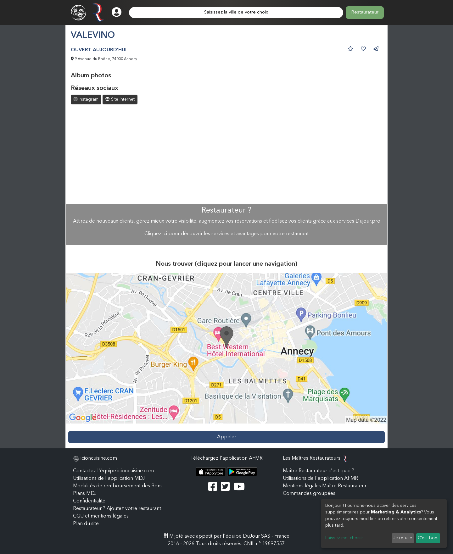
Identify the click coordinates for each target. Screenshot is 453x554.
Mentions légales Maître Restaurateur (324, 486)
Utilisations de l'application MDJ (109, 478)
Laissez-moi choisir (344, 538)
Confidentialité (89, 501)
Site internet (120, 99)
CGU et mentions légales (101, 516)
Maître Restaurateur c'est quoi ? (318, 471)
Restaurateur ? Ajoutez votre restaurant (117, 508)
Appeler (226, 437)
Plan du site (86, 523)
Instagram (86, 99)
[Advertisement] (226, 155)
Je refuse (402, 538)
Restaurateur (364, 12)
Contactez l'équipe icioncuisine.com (113, 471)
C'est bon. (428, 538)
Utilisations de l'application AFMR (320, 478)
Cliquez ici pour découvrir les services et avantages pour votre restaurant (226, 233)
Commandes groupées (309, 493)
